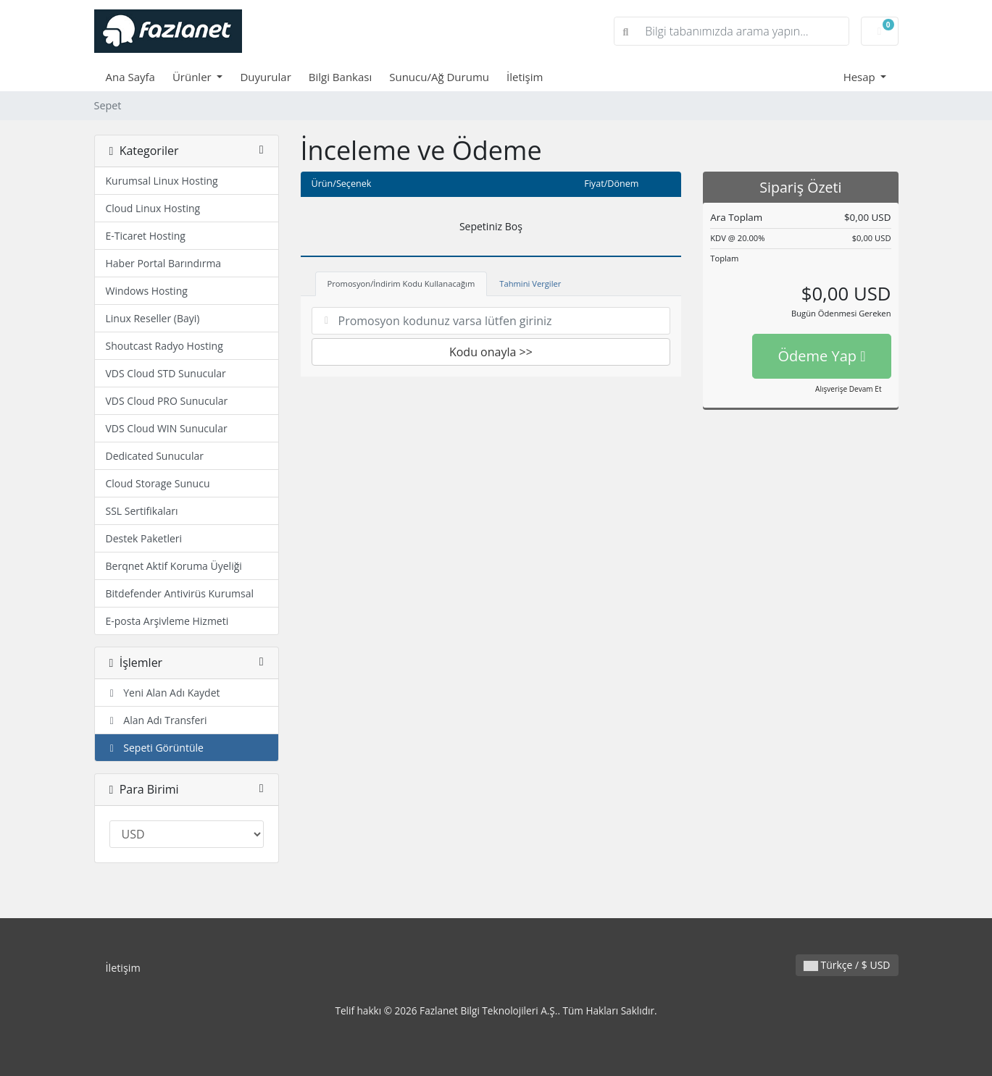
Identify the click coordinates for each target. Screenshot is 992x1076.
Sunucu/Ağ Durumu (439, 77)
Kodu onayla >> (491, 352)
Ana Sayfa (130, 77)
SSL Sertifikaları (142, 511)
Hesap (860, 77)
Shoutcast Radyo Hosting (164, 346)
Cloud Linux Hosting (153, 208)
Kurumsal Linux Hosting (162, 181)
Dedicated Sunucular (155, 456)
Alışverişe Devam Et (848, 389)
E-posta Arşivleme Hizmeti (167, 621)
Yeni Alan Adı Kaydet (163, 692)
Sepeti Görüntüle (155, 748)
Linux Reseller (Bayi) (153, 318)
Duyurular (265, 77)
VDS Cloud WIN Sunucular (167, 428)
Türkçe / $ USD (847, 965)
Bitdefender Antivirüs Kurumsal (180, 593)
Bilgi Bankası (340, 77)
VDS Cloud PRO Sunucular (167, 401)
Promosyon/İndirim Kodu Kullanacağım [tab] (401, 283)
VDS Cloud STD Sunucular (166, 373)
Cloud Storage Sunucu (158, 483)
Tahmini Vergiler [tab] (530, 283)
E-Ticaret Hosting (146, 236)
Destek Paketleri (144, 538)
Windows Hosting (147, 291)
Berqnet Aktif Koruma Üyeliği (174, 566)
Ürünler (193, 77)
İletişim (525, 77)
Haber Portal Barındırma (164, 263)
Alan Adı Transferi (156, 720)
